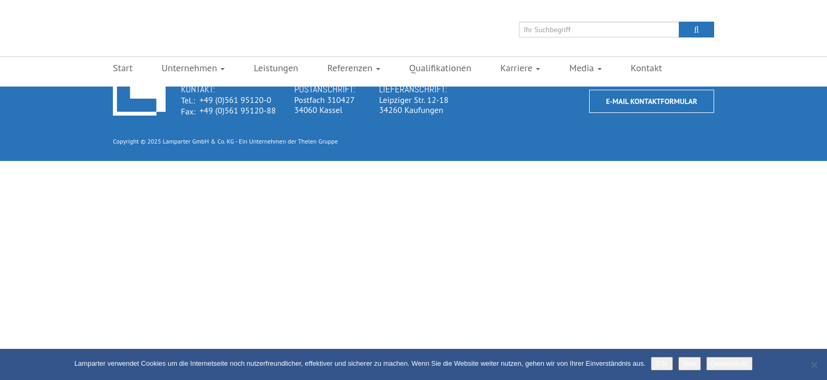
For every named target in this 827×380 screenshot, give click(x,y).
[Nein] (814, 364)
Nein (689, 363)
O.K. (662, 363)
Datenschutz (729, 363)
